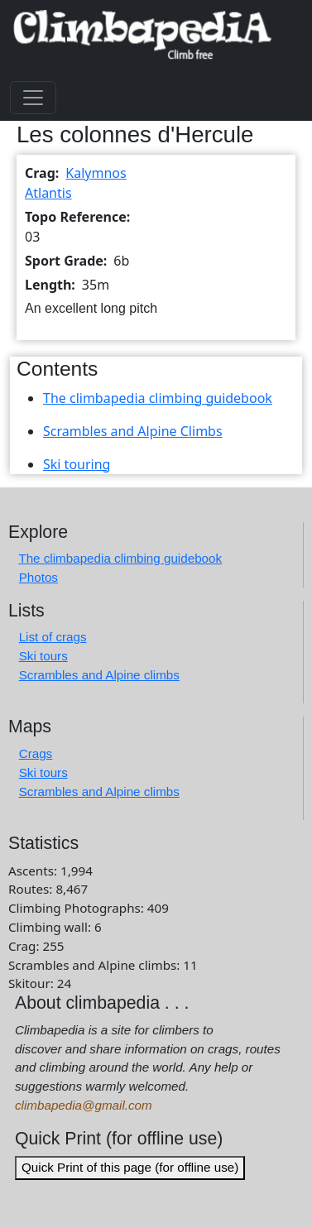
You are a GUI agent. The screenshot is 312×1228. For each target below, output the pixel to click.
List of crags (53, 637)
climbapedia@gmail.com (83, 1105)
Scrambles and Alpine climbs (99, 675)
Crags (36, 753)
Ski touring (76, 464)
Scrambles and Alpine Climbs (133, 431)
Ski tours (43, 656)
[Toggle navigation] (33, 97)
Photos (38, 577)
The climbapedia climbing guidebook (157, 398)
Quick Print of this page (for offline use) (130, 1167)
